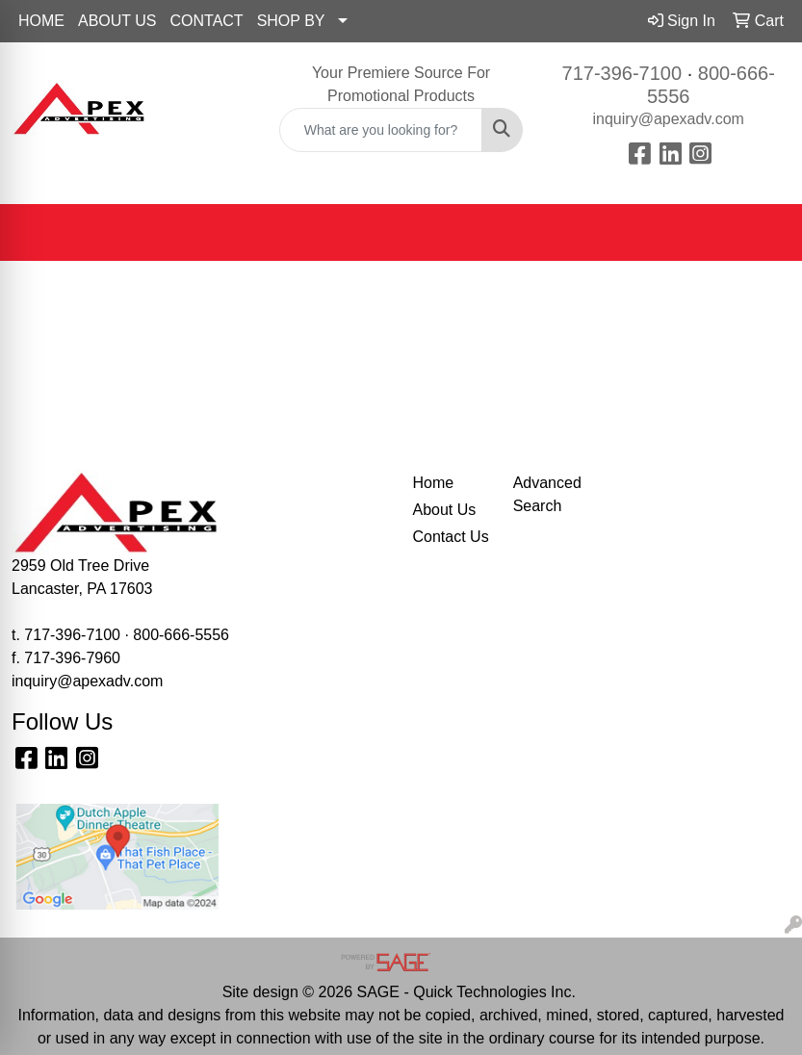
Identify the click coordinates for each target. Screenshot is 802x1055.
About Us (445, 510)
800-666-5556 (181, 635)
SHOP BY (291, 21)
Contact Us (451, 536)
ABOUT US (117, 21)
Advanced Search (547, 494)
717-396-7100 (622, 73)
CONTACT (207, 21)
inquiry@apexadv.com (668, 119)
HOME (41, 21)
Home (433, 483)
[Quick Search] (381, 130)
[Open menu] (763, 233)
